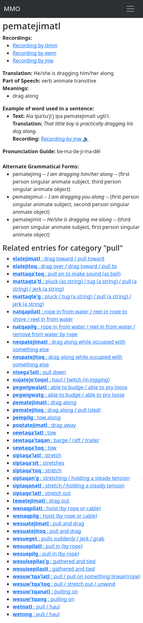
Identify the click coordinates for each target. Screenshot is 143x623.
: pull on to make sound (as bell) (67, 273)
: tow (34, 432)
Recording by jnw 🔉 (65, 138)
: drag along (44, 402)
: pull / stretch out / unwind (64, 583)
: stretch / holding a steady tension (68, 485)
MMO (12, 8)
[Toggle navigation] (130, 9)
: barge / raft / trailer (56, 440)
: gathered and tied (54, 561)
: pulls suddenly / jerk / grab (58, 538)
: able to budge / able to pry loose (70, 387)
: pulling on (45, 591)
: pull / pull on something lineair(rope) (76, 576)
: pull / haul (36, 606)
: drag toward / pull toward (58, 258)
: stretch (37, 455)
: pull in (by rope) (47, 546)
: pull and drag (48, 523)
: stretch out (42, 493)
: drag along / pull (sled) (57, 409)
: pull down (39, 372)
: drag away (44, 425)
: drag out (41, 500)
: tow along (37, 417)
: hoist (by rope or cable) (57, 508)
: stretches (38, 462)
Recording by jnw (33, 60)
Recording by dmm (35, 45)
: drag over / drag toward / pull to (65, 266)
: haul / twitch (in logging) (61, 379)
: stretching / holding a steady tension (71, 478)
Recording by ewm (35, 52)
